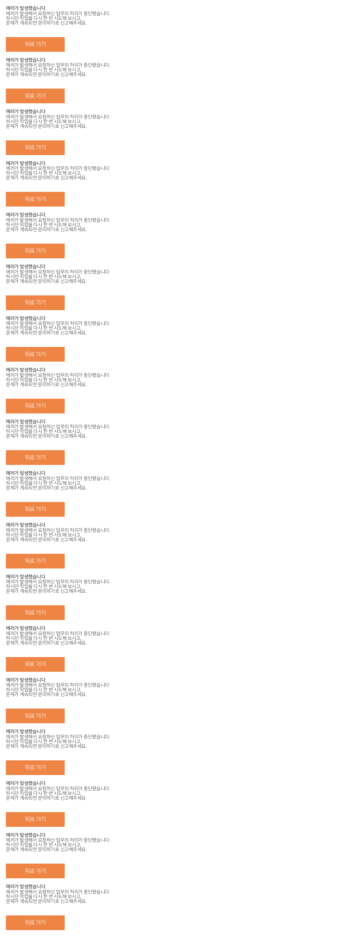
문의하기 (46, 23)
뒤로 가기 (35, 44)
